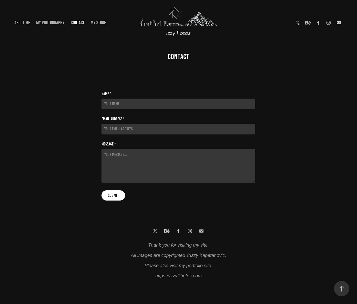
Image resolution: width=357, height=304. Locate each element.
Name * (106, 94)
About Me (22, 22)
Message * (108, 144)
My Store (98, 22)
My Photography (50, 22)
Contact (78, 22)
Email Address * (113, 119)
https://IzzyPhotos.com (178, 275)
